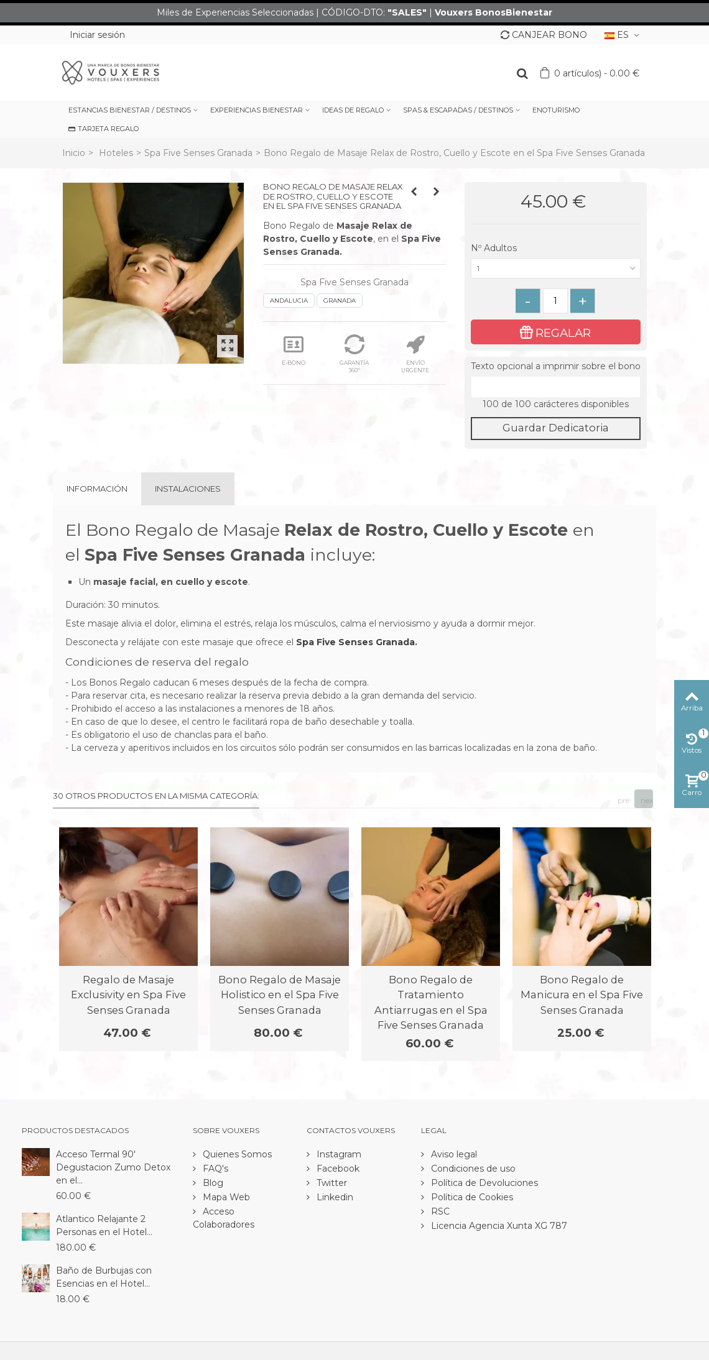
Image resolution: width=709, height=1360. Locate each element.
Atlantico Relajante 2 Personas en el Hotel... (104, 1225)
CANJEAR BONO (544, 34)
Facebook (336, 1168)
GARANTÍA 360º (354, 354)
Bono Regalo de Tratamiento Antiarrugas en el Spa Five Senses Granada (431, 1002)
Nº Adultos (495, 248)
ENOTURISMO (556, 110)
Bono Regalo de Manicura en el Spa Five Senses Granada (582, 994)
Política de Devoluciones (483, 1182)
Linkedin (333, 1197)
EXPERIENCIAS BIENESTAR (256, 110)
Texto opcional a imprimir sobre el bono (556, 366)
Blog (211, 1182)
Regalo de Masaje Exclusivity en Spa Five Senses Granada (128, 994)
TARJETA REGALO (103, 128)
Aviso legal (453, 1154)
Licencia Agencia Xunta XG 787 (498, 1225)
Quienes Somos (236, 1154)
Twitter (330, 1182)
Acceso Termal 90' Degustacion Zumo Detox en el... (113, 1167)
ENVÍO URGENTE (415, 354)
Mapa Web (225, 1197)
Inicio (73, 153)
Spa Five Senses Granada (198, 153)
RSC (439, 1211)
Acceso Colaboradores (223, 1218)
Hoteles (116, 153)
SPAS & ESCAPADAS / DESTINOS (458, 110)
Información (97, 489)
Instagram (337, 1154)
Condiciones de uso (472, 1168)
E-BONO (293, 350)
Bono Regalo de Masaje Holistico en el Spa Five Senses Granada (279, 994)
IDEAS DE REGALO (353, 110)
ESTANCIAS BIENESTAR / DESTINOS (129, 110)
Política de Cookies (471, 1197)
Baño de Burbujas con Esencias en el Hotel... (104, 1277)
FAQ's (214, 1168)
